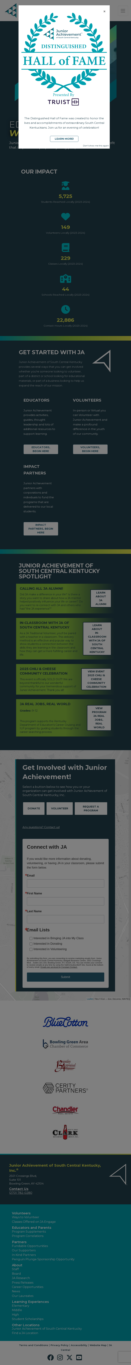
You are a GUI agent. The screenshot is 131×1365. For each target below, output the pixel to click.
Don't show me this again (96, 145)
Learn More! (64, 138)
